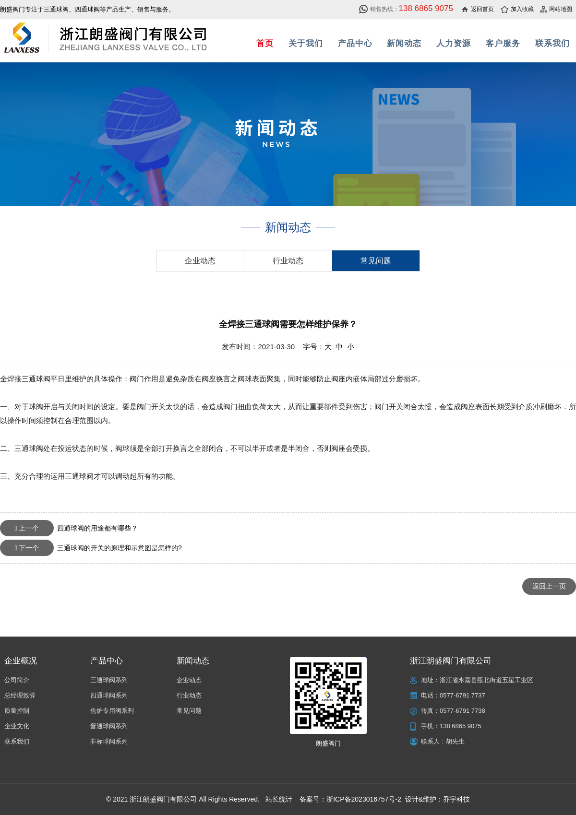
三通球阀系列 (109, 680)
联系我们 (16, 741)
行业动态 (288, 261)
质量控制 (16, 710)
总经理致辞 (20, 695)
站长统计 (278, 799)
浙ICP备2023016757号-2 (363, 799)
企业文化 (16, 726)
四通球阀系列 (109, 695)
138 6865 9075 (460, 726)
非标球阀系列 (109, 741)
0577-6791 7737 (462, 695)
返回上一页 (549, 586)
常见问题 (375, 261)
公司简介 (16, 680)
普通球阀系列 (109, 726)
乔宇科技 (456, 799)
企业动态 (200, 261)
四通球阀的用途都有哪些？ (69, 528)
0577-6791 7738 (462, 710)
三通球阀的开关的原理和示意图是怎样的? (91, 548)
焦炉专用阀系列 (112, 710)
